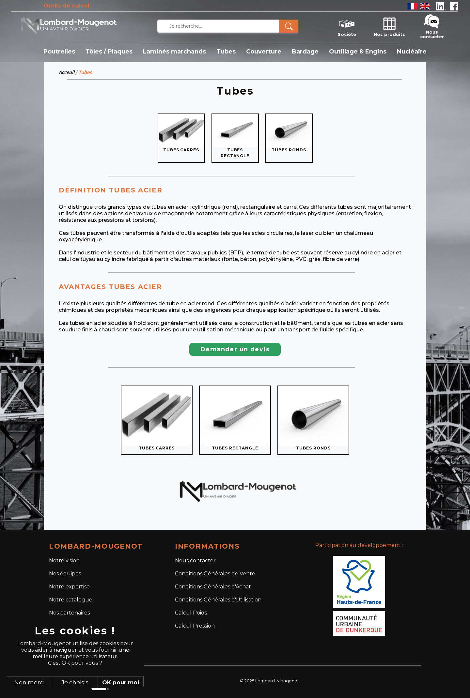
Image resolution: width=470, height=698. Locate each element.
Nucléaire (412, 51)
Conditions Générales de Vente (215, 573)
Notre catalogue (70, 600)
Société (347, 26)
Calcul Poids (191, 613)
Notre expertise (69, 587)
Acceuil (66, 72)
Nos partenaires (69, 613)
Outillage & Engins (357, 51)
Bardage (305, 51)
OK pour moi (120, 682)
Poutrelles (59, 51)
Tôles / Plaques (109, 51)
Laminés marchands (174, 51)
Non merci (29, 682)
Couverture (263, 51)
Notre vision (64, 560)
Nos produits (389, 26)
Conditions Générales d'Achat (213, 587)
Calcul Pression (195, 626)
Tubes (226, 51)
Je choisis (74, 682)
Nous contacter (432, 26)
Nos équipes (65, 573)
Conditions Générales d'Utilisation (218, 600)
